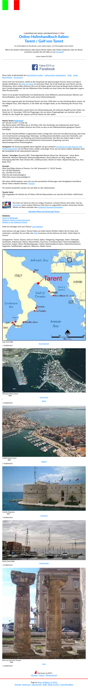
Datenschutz (37, 684)
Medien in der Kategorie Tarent (14, 222)
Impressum (26, 684)
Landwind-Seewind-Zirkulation (50, 207)
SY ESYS (53, 682)
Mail (35, 233)
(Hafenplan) (18, 121)
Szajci (44, 664)
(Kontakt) (59, 52)
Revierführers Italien (35, 75)
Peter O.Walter (44, 682)
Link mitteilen (37, 226)
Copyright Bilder (66, 684)
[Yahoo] (42, 675)
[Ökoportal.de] (51, 675)
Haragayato (44, 516)
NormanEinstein (44, 344)
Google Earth (44, 397)
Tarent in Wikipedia (10, 218)
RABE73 (44, 462)
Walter (44, 401)
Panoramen (18, 77)
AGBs (45, 684)
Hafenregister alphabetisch (55, 75)
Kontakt (31, 183)
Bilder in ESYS (53, 684)
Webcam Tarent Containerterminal (16, 220)
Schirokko (17, 205)
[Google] (34, 675)
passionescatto (44, 563)
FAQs (69, 75)
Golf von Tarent (28, 84)
